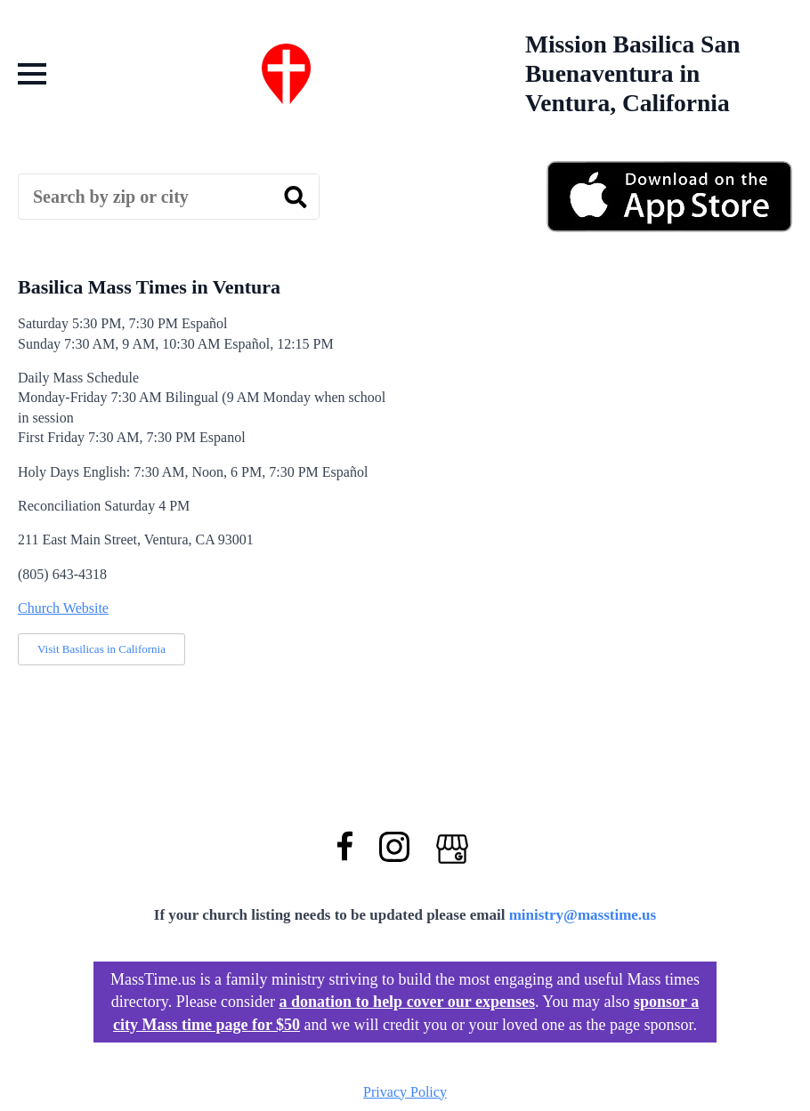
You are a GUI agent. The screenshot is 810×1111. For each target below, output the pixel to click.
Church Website (63, 608)
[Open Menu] (32, 74)
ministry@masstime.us (583, 914)
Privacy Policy (405, 1091)
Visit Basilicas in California (101, 649)
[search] (295, 197)
